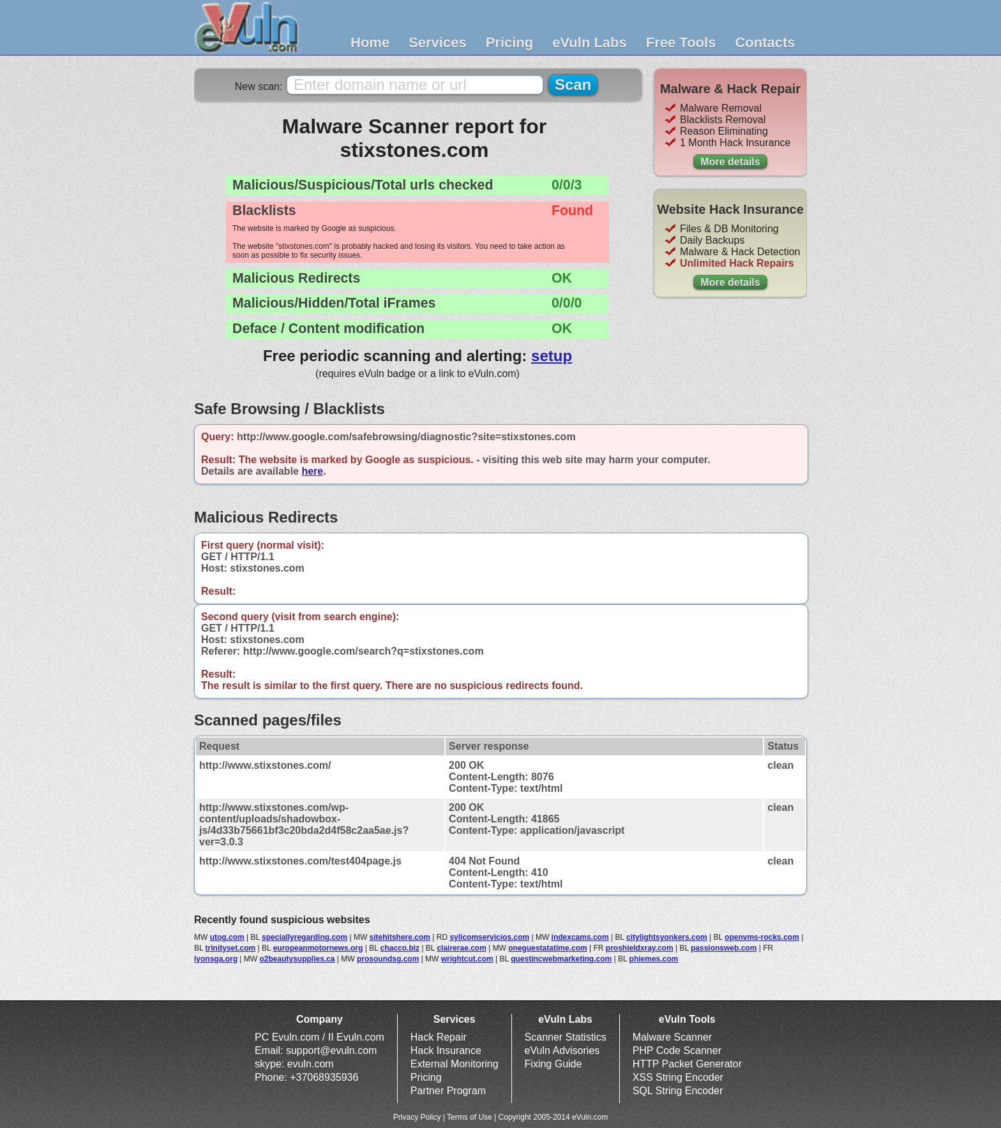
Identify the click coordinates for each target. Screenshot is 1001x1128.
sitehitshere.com (400, 937)
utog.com (227, 937)
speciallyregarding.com (304, 937)
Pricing (510, 42)
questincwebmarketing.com (561, 958)
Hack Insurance (445, 1050)
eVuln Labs (589, 42)
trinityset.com (231, 948)
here (312, 471)
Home (369, 42)
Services (438, 42)
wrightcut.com (467, 958)
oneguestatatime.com (547, 948)
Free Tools (681, 42)
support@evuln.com (331, 1050)
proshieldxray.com (640, 948)
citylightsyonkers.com (666, 937)
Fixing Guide (553, 1063)
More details (730, 161)
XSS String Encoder (678, 1077)
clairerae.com (461, 948)
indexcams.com (580, 937)
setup (551, 355)
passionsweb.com (723, 948)
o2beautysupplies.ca (297, 958)
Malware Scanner (672, 1037)
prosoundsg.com (388, 958)
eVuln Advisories (562, 1050)
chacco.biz (399, 948)
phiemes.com (654, 958)
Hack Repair (438, 1037)
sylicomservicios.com (489, 937)
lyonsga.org (215, 958)
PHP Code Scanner (677, 1050)
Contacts (765, 42)
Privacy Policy (417, 1117)
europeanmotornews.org (318, 948)
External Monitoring (454, 1063)
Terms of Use (469, 1117)
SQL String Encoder (678, 1090)
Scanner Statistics (565, 1037)
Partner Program (448, 1090)
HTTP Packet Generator (687, 1063)
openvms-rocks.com (762, 937)
